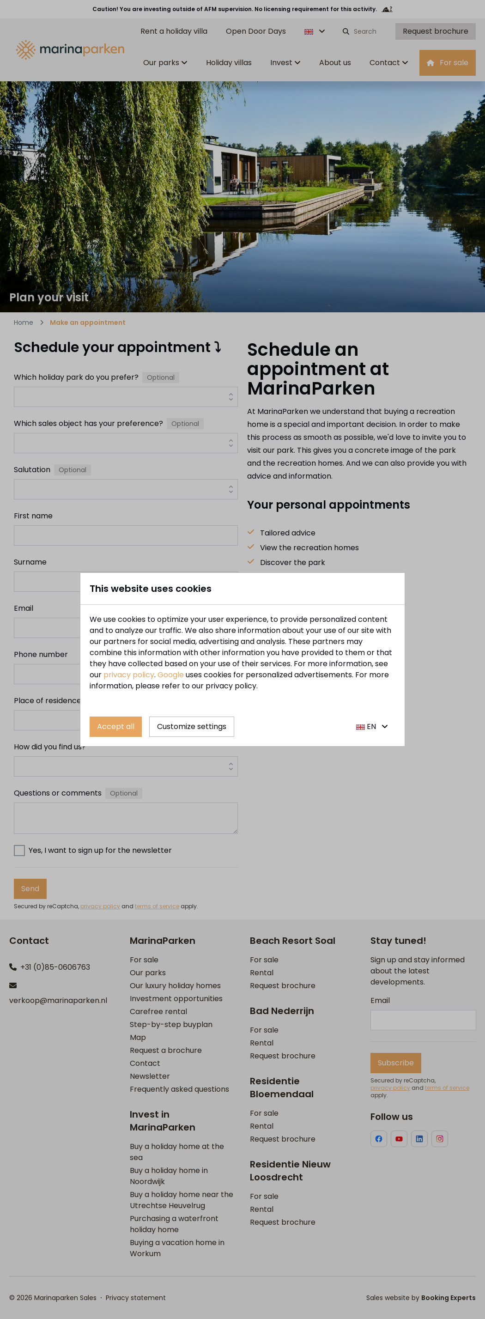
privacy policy (128, 674)
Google (171, 674)
